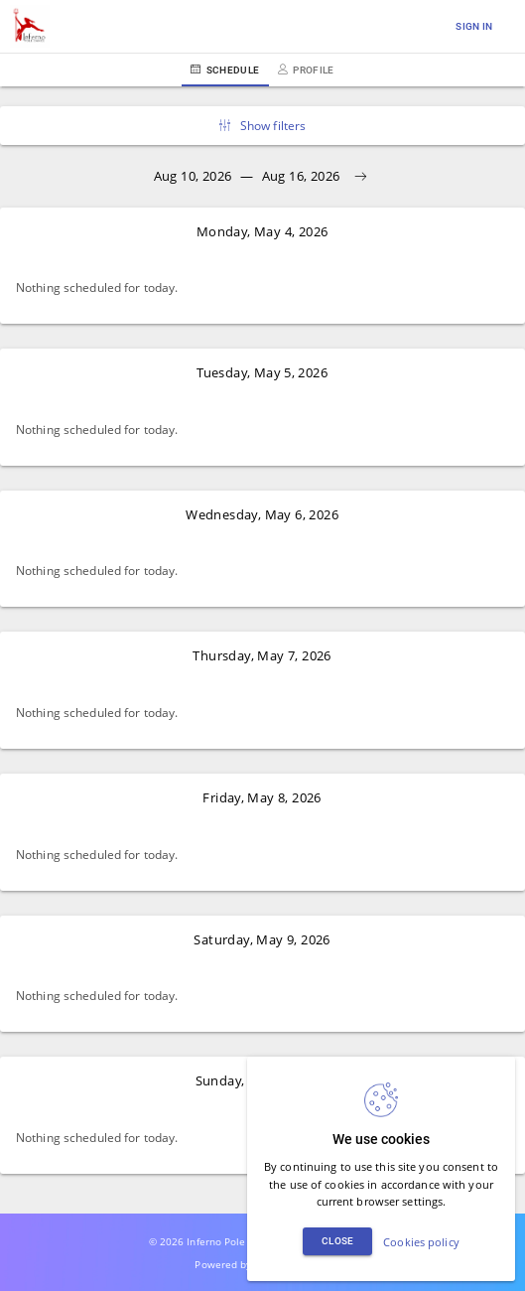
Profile (306, 70)
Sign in (474, 26)
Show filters (263, 125)
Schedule (225, 70)
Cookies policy (421, 1241)
